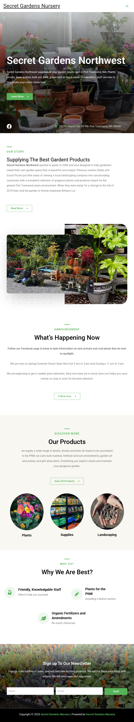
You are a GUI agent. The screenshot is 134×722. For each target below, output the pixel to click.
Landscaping (107, 535)
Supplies (67, 535)
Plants (26, 535)
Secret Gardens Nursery (31, 6)
